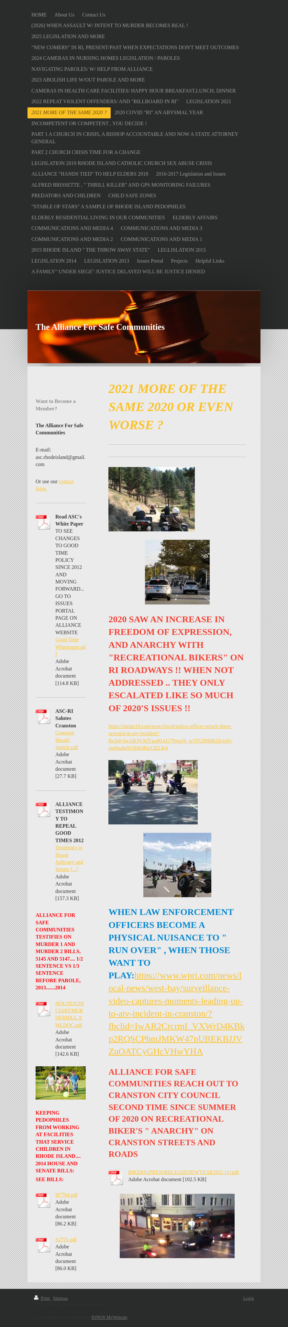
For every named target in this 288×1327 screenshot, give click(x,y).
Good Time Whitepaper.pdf (70, 647)
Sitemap (60, 1298)
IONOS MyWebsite (109, 1317)
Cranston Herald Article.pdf (66, 740)
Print (42, 1298)
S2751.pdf (66, 1239)
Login (248, 1298)
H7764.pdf (66, 1195)
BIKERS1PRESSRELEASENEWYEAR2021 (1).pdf (183, 1172)
